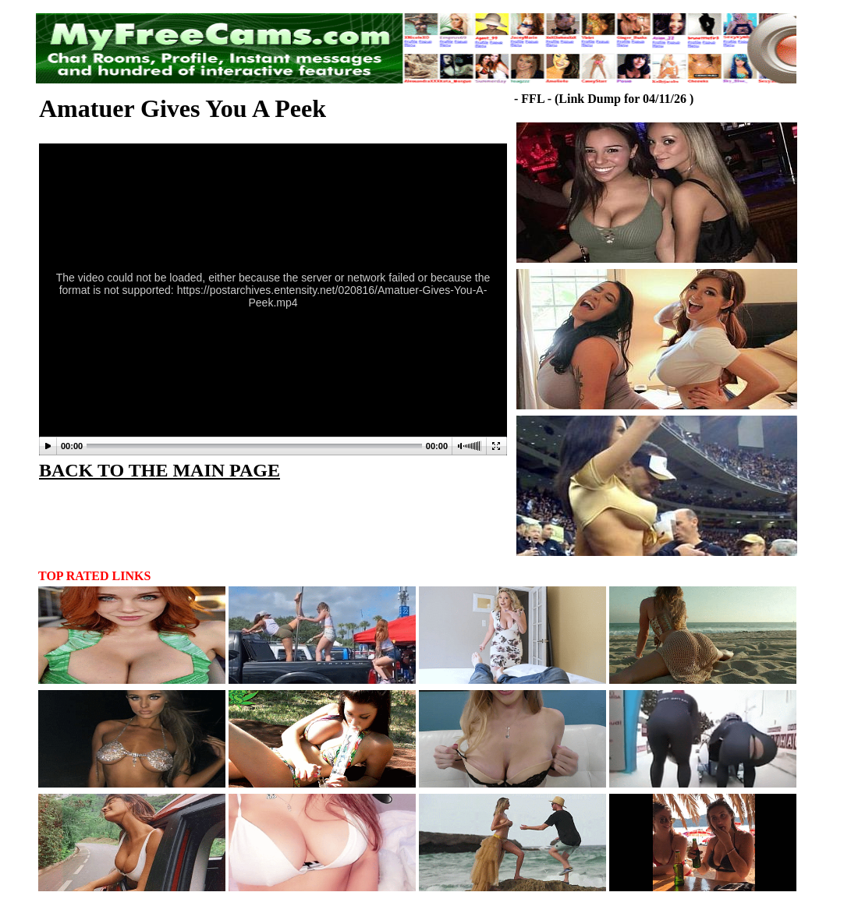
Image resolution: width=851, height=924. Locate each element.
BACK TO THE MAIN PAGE (159, 470)
